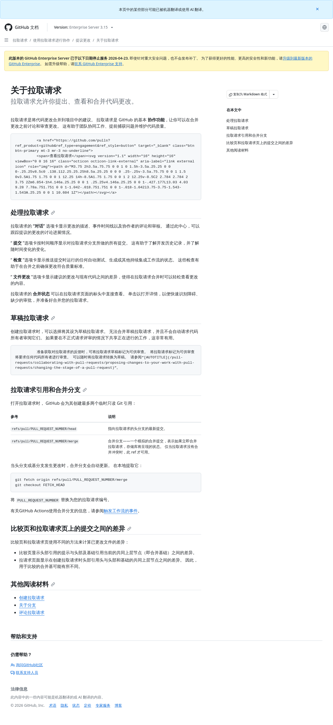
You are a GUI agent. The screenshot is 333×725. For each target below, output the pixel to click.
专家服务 (103, 705)
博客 (118, 705)
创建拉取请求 (31, 598)
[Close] (318, 9)
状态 (76, 705)
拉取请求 (20, 40)
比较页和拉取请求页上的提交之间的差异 (71, 528)
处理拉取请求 (33, 212)
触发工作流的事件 (121, 511)
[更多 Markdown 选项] (273, 94)
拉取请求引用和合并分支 (49, 389)
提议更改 (83, 40)
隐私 (64, 705)
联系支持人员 (24, 672)
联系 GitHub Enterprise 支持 (98, 63)
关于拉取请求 (107, 40)
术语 (52, 705)
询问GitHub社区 (27, 664)
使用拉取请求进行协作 (51, 40)
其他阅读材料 (33, 584)
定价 (87, 705)
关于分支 (27, 605)
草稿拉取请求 (33, 317)
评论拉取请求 (31, 612)
